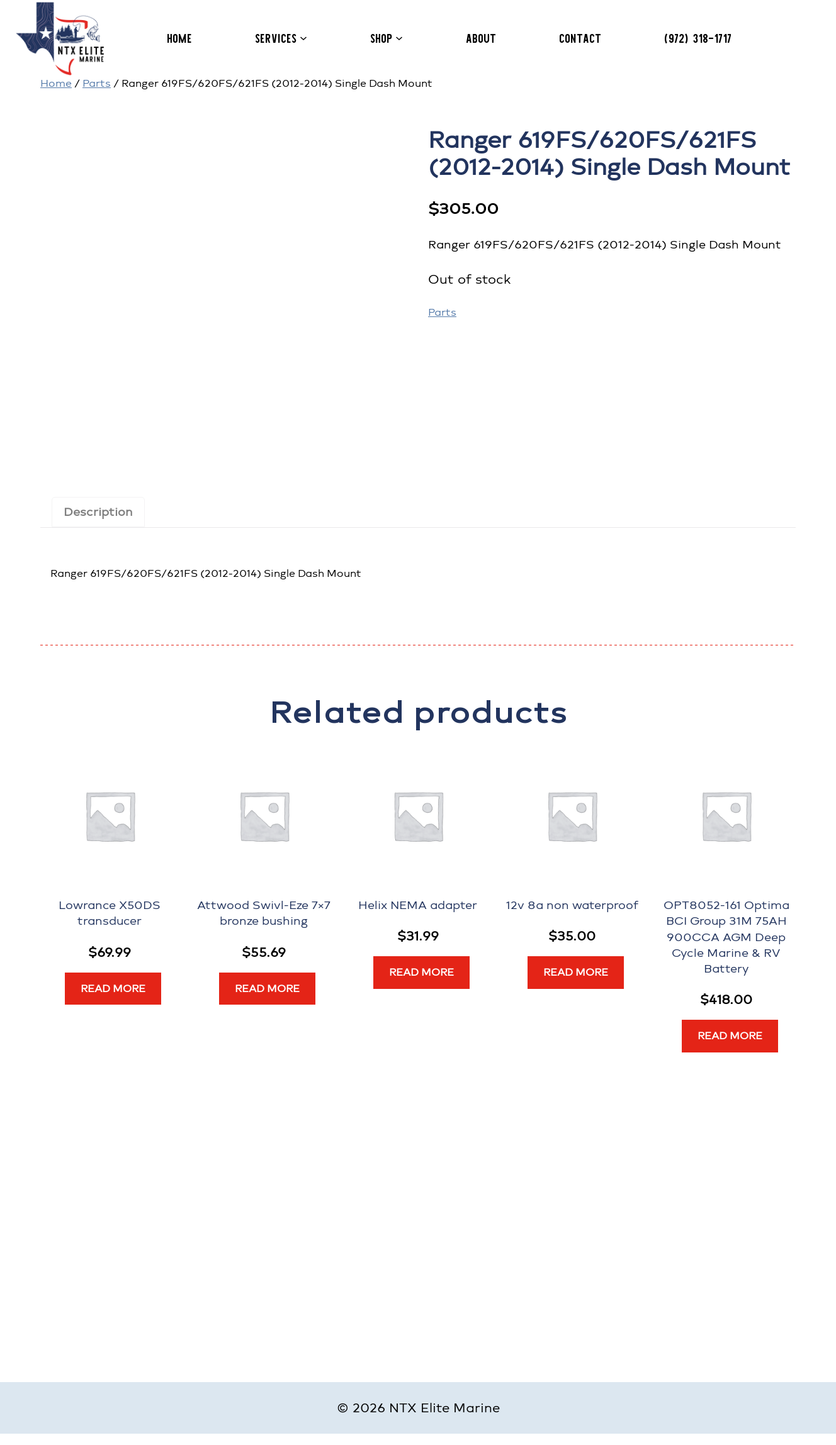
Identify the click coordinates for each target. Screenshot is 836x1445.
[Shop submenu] (399, 38)
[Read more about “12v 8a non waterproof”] (576, 972)
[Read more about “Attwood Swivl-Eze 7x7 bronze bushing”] (267, 989)
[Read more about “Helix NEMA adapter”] (421, 972)
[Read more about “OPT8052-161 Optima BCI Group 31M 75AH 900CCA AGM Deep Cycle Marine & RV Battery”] (730, 1036)
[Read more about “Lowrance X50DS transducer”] (113, 989)
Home (56, 83)
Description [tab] (98, 512)
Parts (96, 83)
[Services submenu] (303, 38)
